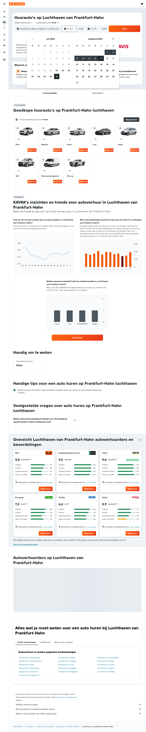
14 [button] (39, 64)
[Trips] (4, 52)
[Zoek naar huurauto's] (4, 22)
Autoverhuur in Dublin (106, 664)
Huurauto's (29, 726)
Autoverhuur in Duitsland (44, 726)
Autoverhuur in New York (28, 672)
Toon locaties (48, 482)
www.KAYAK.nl (18, 726)
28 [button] (38, 76)
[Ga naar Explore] (4, 34)
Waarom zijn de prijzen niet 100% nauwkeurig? (78, 713)
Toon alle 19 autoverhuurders (25, 545)
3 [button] (56, 52)
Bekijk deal (32, 150)
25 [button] (63, 70)
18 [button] (63, 64)
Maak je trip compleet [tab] (63, 642)
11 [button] (63, 58)
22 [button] (45, 70)
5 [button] (68, 52)
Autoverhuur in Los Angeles (108, 657)
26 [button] (69, 70)
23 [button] (51, 70)
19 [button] (69, 64)
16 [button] (51, 64)
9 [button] (50, 58)
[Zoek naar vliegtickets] (4, 11)
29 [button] (45, 76)
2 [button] (50, 52)
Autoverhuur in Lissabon (67, 668)
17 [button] (57, 64)
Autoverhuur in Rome (105, 668)
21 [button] (39, 70)
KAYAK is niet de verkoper (78, 704)
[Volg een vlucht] (4, 39)
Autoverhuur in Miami (105, 661)
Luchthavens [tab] (45, 642)
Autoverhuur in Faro (66, 664)
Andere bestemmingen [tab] (26, 642)
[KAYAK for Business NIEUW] (4, 45)
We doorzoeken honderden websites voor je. (78, 709)
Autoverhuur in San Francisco (30, 661)
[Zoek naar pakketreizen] (4, 27)
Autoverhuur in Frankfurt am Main (67, 726)
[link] (77, 338)
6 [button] (32, 58)
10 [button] (57, 58)
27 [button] (33, 76)
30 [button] (50, 76)
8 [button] (44, 58)
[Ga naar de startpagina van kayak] (17, 3)
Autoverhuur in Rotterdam (29, 668)
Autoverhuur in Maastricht (29, 675)
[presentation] (140, 440)
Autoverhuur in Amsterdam (29, 657)
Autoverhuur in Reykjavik (68, 672)
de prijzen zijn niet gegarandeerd (66, 697)
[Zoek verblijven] (4, 16)
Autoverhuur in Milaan (106, 672)
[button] (4, 4)
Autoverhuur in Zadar (66, 657)
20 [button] (32, 70)
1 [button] (44, 52)
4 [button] (62, 52)
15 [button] (45, 64)
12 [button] (69, 58)
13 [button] (33, 64)
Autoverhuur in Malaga (67, 661)
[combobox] (23, 22)
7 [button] (38, 58)
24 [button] (57, 70)
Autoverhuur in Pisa (26, 664)
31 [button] (57, 76)
